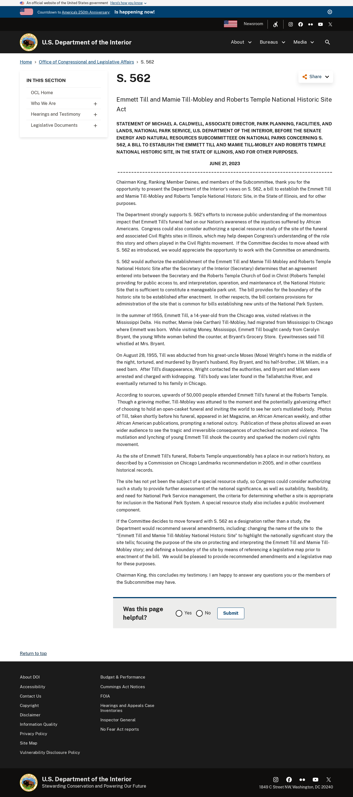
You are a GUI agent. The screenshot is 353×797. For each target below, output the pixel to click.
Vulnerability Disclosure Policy (50, 752)
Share (315, 76)
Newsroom (253, 24)
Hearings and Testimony (66, 114)
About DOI (30, 677)
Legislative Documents (66, 125)
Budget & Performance (122, 677)
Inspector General (118, 719)
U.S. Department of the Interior (87, 42)
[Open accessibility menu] (275, 24)
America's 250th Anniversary (85, 12)
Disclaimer (30, 714)
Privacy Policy (33, 733)
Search (327, 42)
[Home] (29, 42)
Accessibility (32, 686)
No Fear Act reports (119, 729)
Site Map (28, 743)
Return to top (33, 653)
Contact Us (30, 696)
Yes (188, 613)
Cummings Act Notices (122, 686)
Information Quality (38, 724)
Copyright (29, 705)
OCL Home (42, 92)
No (208, 613)
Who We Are (66, 103)
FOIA (105, 696)
